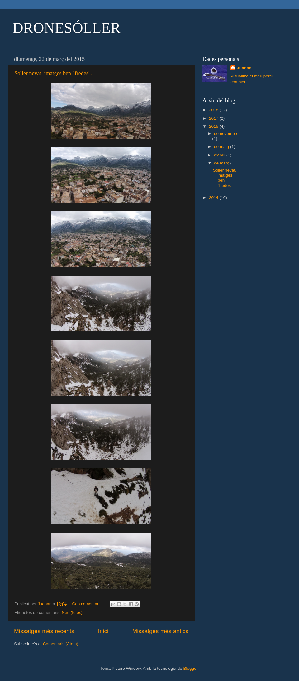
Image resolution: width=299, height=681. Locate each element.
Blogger (190, 668)
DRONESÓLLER (66, 28)
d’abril (220, 155)
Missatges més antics (160, 631)
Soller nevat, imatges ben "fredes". (53, 73)
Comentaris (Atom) (60, 644)
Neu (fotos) (72, 612)
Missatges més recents (44, 631)
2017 (214, 118)
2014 (214, 197)
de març (222, 163)
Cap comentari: (87, 603)
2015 (214, 126)
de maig (222, 146)
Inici (103, 631)
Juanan (244, 68)
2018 (214, 110)
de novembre (226, 133)
